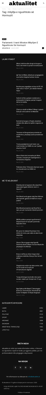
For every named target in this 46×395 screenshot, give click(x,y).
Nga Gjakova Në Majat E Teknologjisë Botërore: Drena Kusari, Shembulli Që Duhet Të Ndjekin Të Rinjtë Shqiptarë (28, 291)
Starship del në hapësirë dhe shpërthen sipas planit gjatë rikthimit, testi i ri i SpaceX (29, 187)
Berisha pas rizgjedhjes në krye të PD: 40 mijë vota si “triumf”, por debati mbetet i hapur (29, 88)
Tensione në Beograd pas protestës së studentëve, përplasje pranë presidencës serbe (29, 134)
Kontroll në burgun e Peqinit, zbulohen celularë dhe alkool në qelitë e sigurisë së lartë (29, 123)
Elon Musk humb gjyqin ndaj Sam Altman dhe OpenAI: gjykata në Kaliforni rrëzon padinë (29, 198)
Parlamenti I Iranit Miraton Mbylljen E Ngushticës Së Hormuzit (20, 43)
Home (4, 9)
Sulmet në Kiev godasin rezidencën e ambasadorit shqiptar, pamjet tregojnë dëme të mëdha (29, 100)
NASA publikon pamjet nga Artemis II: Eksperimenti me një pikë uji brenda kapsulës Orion (28, 221)
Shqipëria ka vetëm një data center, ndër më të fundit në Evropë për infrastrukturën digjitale (29, 267)
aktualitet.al (6, 48)
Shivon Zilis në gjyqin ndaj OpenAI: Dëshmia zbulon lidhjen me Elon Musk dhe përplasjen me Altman (30, 244)
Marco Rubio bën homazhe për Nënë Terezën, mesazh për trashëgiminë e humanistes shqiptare (28, 157)
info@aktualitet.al (34, 377)
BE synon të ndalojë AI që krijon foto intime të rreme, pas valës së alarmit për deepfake (29, 233)
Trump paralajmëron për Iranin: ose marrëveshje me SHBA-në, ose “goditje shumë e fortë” (29, 146)
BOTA (4, 39)
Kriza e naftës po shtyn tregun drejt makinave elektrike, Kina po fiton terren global (29, 256)
